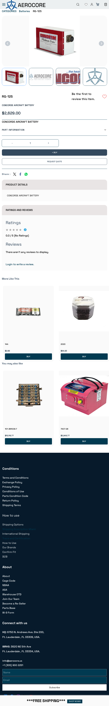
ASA (4, 589)
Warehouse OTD (11, 594)
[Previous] (7, 43)
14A (6, 344)
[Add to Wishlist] (104, 96)
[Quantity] (30, 143)
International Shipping (15, 533)
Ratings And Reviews (19, 210)
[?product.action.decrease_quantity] (12, 143)
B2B (4, 556)
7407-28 (64, 429)
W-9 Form (8, 612)
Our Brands (9, 547)
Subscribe (54, 687)
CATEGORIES (9, 11)
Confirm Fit (9, 552)
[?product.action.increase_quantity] (48, 143)
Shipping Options (12, 524)
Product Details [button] (16, 184)
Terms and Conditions (15, 477)
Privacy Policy (11, 486)
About (6, 576)
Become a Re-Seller (14, 603)
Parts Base (8, 608)
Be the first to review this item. (83, 96)
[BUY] (54, 152)
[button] (83, 4)
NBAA (5, 585)
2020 (63, 344)
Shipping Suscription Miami (19, 529)
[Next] (101, 43)
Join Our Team (10, 599)
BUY (28, 356)
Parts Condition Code (15, 496)
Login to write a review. (20, 264)
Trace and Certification (16, 538)
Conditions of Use (13, 491)
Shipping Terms (11, 505)
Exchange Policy (12, 482)
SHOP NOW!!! (75, 701)
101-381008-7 (11, 429)
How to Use (9, 543)
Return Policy (10, 500)
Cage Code (8, 580)
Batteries (24, 11)
